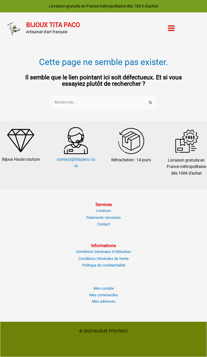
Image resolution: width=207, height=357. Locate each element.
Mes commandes (103, 295)
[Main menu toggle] (171, 28)
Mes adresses (103, 301)
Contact (103, 224)
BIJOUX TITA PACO (53, 25)
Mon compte (103, 288)
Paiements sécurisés (103, 217)
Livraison (103, 210)
